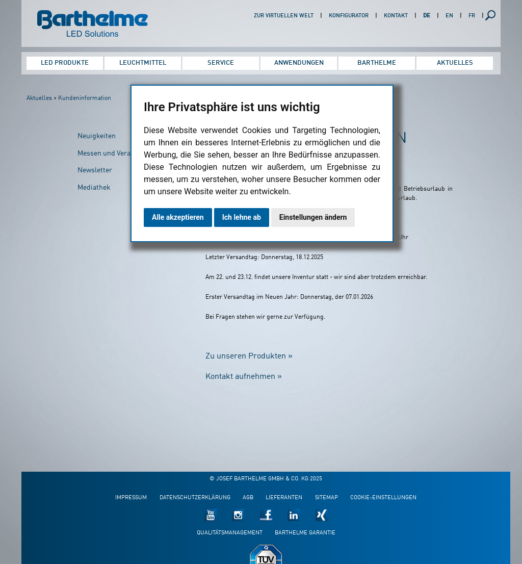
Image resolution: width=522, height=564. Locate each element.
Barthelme (376, 63)
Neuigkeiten (96, 136)
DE (426, 16)
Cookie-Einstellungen (383, 498)
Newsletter (94, 170)
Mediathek (94, 187)
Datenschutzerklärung (195, 498)
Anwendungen (299, 63)
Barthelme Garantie (305, 533)
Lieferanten (284, 498)
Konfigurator (349, 16)
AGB (248, 498)
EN (449, 16)
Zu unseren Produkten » (249, 356)
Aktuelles (455, 63)
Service (220, 63)
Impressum (131, 498)
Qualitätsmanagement (230, 533)
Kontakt (396, 16)
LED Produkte (65, 63)
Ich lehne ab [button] (241, 217)
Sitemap (326, 498)
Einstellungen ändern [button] (313, 217)
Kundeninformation (84, 98)
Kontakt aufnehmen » (243, 377)
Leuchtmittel (142, 63)
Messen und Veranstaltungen (123, 153)
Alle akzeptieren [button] (178, 217)
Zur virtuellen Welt (284, 16)
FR (471, 16)
